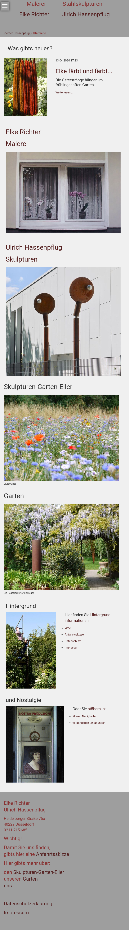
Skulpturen (22, 259)
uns (8, 885)
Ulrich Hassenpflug (34, 247)
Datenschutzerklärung (28, 903)
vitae (68, 628)
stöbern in (96, 709)
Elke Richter (23, 132)
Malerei (17, 144)
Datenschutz (73, 641)
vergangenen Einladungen (89, 723)
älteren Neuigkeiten (85, 716)
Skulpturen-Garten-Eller (38, 872)
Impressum (72, 647)
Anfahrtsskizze (74, 634)
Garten (30, 879)
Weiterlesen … (64, 92)
